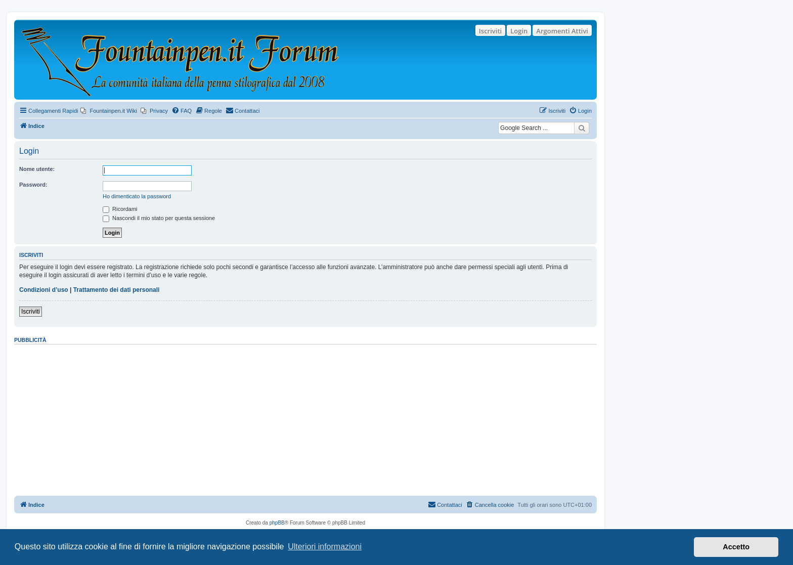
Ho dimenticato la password (137, 196)
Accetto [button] (736, 547)
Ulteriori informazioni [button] (325, 546)
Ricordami (120, 209)
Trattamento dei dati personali (116, 289)
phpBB (277, 523)
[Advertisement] (305, 417)
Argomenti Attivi (562, 30)
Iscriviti (490, 30)
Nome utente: (37, 169)
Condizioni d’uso (43, 289)
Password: (33, 185)
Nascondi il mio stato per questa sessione (159, 218)
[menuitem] (108, 111)
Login (518, 30)
